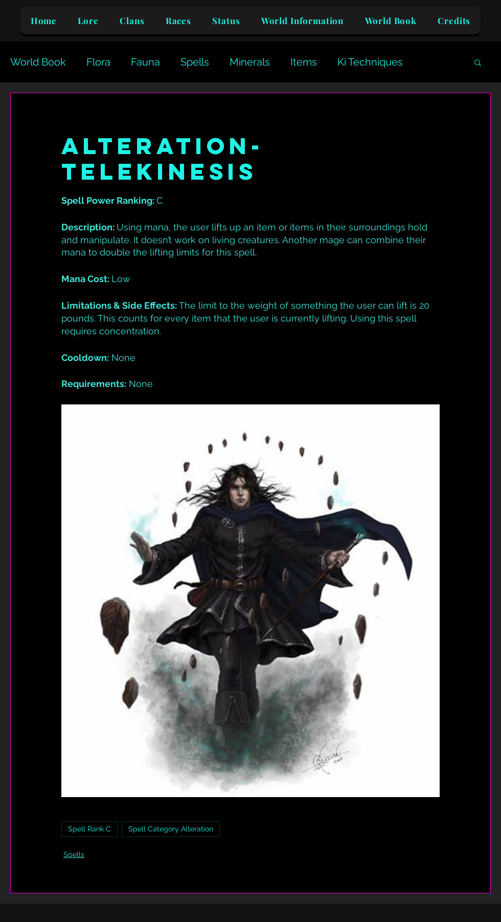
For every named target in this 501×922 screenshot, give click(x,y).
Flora (98, 62)
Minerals (250, 62)
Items (303, 62)
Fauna (145, 62)
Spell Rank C (89, 829)
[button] (478, 62)
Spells (194, 62)
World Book (38, 62)
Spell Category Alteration (170, 829)
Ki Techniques (370, 62)
